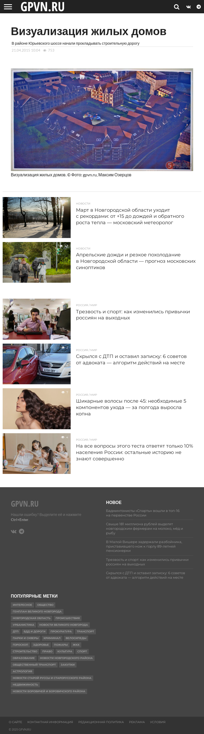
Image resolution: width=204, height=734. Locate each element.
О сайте (15, 722)
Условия (157, 722)
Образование (24, 658)
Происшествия (68, 618)
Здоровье (41, 645)
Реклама (137, 722)
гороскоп (20, 645)
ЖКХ (76, 645)
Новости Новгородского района (66, 658)
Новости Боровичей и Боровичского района (49, 691)
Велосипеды (76, 638)
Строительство (25, 651)
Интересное (22, 605)
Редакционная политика (101, 722)
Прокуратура (61, 631)
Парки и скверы (26, 638)
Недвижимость (25, 684)
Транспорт (85, 631)
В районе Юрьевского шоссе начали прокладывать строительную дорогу (75, 43)
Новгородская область (31, 618)
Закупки (68, 664)
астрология (22, 671)
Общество (45, 605)
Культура (64, 651)
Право (47, 651)
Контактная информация (50, 722)
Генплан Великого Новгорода (37, 611)
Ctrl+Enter (19, 519)
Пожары (61, 645)
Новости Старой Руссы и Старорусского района (52, 678)
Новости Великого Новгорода (63, 625)
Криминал (52, 638)
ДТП (16, 631)
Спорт (82, 651)
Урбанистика (23, 625)
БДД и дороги (34, 631)
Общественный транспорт (34, 664)
